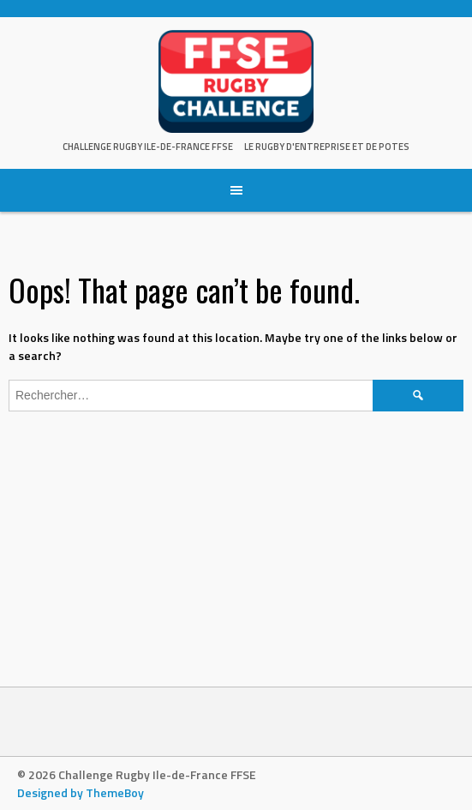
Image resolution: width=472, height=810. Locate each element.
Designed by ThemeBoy (80, 792)
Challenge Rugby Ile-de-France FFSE (148, 146)
